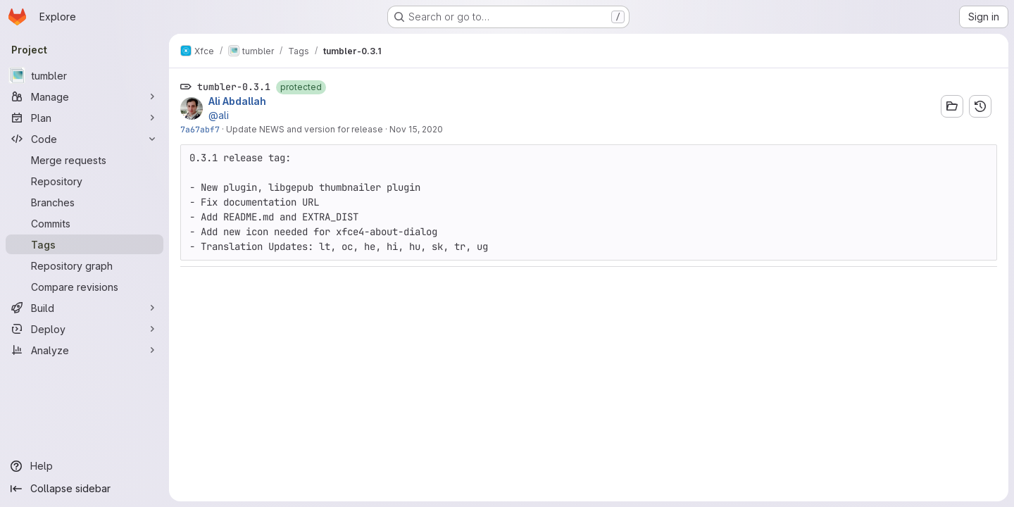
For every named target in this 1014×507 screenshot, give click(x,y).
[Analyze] (84, 350)
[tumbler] (84, 75)
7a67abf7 (200, 129)
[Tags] (84, 244)
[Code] (84, 139)
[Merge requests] (84, 160)
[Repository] (84, 181)
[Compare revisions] (84, 286)
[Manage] (84, 96)
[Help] (84, 466)
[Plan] (84, 117)
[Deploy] (84, 329)
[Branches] (84, 202)
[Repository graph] (84, 265)
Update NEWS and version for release (304, 129)
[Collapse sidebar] (84, 489)
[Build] (84, 308)
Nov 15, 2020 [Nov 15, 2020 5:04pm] (416, 129)
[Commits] (84, 223)
